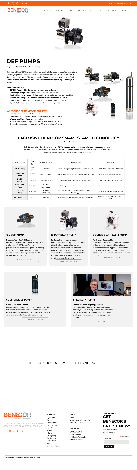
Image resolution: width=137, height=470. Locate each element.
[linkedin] (21, 3)
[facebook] (8, 3)
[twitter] (12, 3)
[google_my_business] (26, 3)
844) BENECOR (76, 432)
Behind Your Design (35, 457)
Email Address (108, 438)
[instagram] (17, 3)
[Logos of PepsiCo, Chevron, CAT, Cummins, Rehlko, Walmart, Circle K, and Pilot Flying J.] (68, 384)
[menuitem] (47, 10)
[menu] (132, 7)
